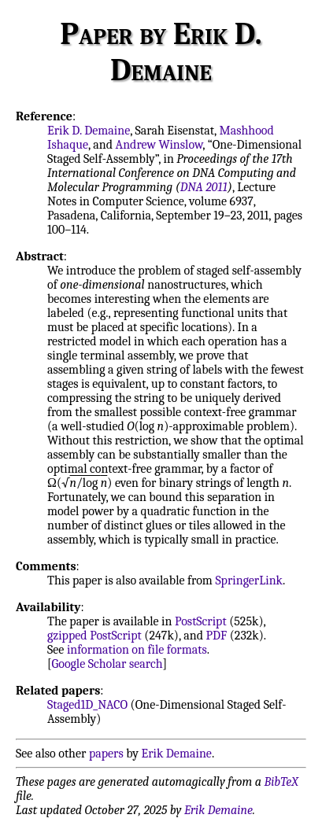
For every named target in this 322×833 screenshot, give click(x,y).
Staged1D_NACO (87, 705)
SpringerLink (249, 580)
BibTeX (281, 782)
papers (106, 753)
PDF (217, 635)
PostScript (201, 621)
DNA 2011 (204, 187)
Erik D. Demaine (88, 130)
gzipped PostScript (94, 635)
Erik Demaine (177, 753)
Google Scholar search (107, 664)
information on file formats (137, 650)
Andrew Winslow (159, 145)
